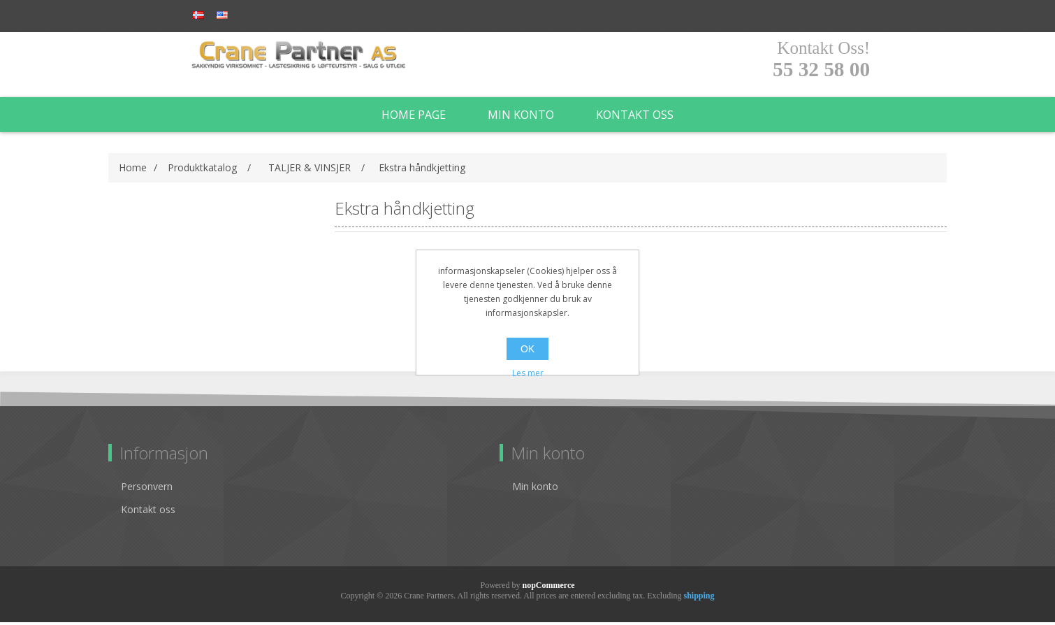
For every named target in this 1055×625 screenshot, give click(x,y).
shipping (698, 598)
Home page (413, 117)
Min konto (521, 117)
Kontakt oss (635, 117)
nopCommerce (548, 588)
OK (527, 348)
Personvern (147, 489)
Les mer (528, 373)
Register (218, 16)
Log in (275, 16)
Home (133, 170)
